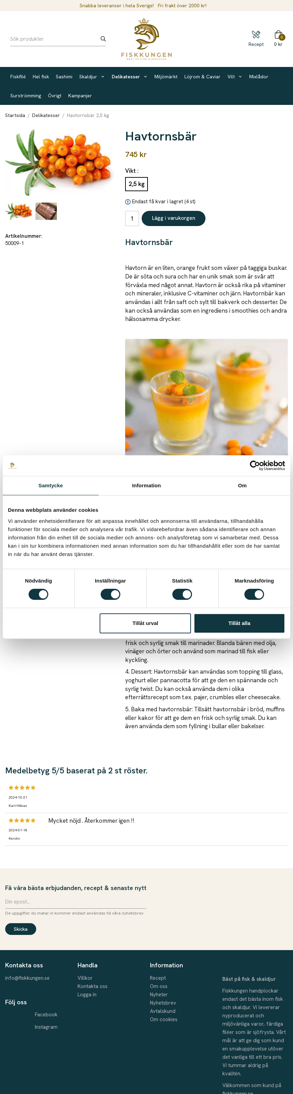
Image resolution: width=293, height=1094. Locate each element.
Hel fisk (41, 77)
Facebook (46, 1014)
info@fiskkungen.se (27, 978)
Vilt (235, 77)
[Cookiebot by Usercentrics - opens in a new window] (255, 465)
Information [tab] (146, 485)
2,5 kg (136, 184)
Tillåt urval (145, 623)
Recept (158, 978)
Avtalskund (162, 1011)
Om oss (159, 986)
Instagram (46, 1027)
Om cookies (164, 1019)
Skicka (21, 929)
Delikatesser (130, 77)
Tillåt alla (239, 623)
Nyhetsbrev (163, 1002)
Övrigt (54, 95)
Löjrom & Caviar (202, 77)
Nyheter (159, 994)
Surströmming (25, 95)
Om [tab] (242, 485)
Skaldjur (92, 77)
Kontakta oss (93, 986)
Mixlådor (259, 77)
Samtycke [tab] (51, 485)
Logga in (87, 994)
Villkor (85, 978)
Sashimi (64, 77)
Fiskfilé (18, 77)
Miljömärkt (166, 77)
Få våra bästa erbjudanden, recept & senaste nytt (75, 888)
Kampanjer (80, 95)
